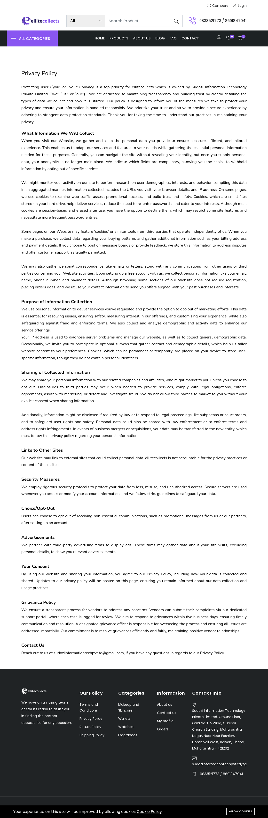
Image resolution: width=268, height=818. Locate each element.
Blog (160, 38)
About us (141, 38)
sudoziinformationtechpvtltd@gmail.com (219, 764)
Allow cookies (240, 811)
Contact (190, 38)
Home (100, 38)
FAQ (173, 38)
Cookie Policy (149, 811)
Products (119, 38)
